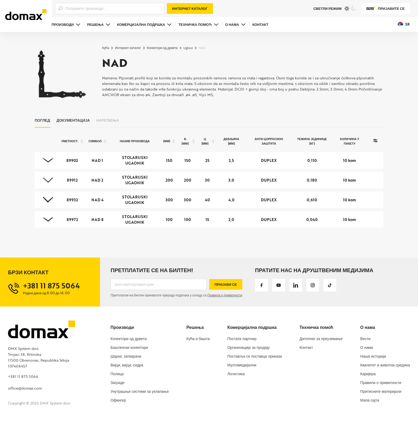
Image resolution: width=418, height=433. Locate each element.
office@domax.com (25, 388)
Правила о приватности (224, 295)
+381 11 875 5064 (23, 376)
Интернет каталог (190, 8)
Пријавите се (386, 8)
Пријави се (226, 284)
